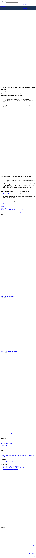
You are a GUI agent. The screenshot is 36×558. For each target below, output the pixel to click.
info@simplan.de (4, 514)
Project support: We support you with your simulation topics (14, 433)
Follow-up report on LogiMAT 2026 (10, 469)
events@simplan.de (5, 202)
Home (34, 545)
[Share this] (1, 207)
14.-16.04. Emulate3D (5, 441)
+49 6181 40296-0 (4, 512)
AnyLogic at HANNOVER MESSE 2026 (12, 466)
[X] (1, 532)
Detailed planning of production (8, 296)
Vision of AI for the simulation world (9, 351)
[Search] (12, 2)
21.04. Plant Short (4, 445)
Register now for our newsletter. (7, 461)
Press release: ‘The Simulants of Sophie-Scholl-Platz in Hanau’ (16, 467)
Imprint (33, 548)
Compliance (32, 550)
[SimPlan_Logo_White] (10, 12)
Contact (33, 556)
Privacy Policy (32, 553)
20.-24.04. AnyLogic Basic (6, 443)
